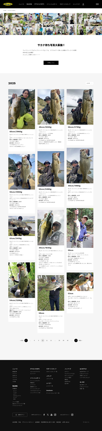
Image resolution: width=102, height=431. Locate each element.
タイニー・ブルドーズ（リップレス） (80, 254)
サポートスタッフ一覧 (51, 371)
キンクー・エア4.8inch (48, 133)
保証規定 (58, 422)
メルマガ (14, 379)
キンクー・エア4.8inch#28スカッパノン (81, 133)
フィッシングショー (35, 388)
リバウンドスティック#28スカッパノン (22, 306)
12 (51, 340)
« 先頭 (21, 340)
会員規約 (37, 422)
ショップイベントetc (35, 392)
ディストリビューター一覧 (52, 393)
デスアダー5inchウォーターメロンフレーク (23, 138)
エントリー (33, 373)
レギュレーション (84, 373)
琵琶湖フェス (33, 386)
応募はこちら (51, 62)
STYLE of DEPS (41, 4)
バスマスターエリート (35, 390)
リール (15, 392)
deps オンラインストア (18, 403)
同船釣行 (32, 382)
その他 (14, 381)
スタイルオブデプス (35, 371)
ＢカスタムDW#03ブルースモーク (79, 296)
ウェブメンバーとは (69, 373)
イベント (14, 373)
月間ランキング (83, 375)
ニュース (23, 4)
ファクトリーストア (17, 405)
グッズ (15, 397)
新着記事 (14, 371)
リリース (14, 377)
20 (59, 340)
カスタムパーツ (17, 395)
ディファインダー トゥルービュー (23, 310)
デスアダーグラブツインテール (52, 321)
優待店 (66, 379)
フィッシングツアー (35, 380)
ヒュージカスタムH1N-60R (78, 253)
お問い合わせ (65, 422)
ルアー (15, 394)
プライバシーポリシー (28, 422)
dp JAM (66, 383)
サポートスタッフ (66, 4)
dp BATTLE (67, 381)
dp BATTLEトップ (84, 371)
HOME (4, 10)
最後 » (80, 340)
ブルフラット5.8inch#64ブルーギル (21, 244)
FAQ (19, 422)
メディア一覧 (49, 378)
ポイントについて (69, 375)
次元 (14, 399)
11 (47, 340)
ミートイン (33, 384)
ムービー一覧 (49, 386)
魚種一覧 (82, 388)
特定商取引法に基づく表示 (48, 422)
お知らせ (14, 375)
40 (67, 340)
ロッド (15, 390)
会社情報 (14, 422)
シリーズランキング (85, 377)
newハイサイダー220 (47, 254)
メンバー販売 (15, 401)
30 (63, 340)
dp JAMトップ (83, 384)
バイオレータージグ (47, 319)
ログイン (67, 371)
